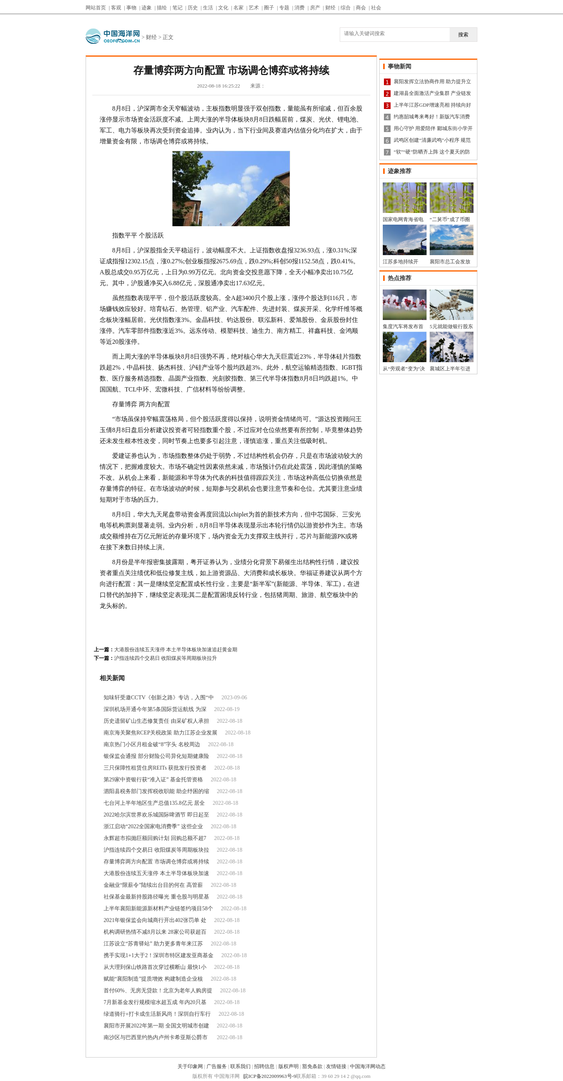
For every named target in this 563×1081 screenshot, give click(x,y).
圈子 (269, 8)
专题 (284, 8)
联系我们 (240, 1066)
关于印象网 (190, 1066)
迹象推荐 (399, 171)
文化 (223, 8)
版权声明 (288, 1066)
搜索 (463, 35)
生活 (208, 8)
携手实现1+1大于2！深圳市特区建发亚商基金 (158, 955)
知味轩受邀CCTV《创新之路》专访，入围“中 (159, 697)
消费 (299, 8)
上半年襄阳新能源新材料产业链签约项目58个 (158, 908)
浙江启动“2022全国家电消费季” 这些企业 (153, 826)
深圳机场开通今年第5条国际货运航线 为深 (155, 709)
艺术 (254, 8)
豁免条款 (312, 1066)
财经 (330, 8)
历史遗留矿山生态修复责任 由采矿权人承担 (156, 721)
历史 (193, 8)
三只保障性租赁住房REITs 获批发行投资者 (155, 768)
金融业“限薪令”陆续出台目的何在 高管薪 (153, 885)
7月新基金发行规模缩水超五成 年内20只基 (155, 1002)
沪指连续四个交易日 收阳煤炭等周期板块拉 (156, 850)
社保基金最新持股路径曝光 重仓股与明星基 (156, 897)
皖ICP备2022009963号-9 (269, 1076)
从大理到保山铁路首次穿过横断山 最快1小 (155, 967)
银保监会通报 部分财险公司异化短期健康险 (156, 756)
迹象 (147, 8)
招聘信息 (264, 1066)
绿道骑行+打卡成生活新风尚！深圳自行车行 (157, 1014)
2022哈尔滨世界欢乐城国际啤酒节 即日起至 (156, 815)
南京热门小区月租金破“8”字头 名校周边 (152, 744)
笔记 (177, 8)
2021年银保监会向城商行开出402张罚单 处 (155, 920)
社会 (376, 8)
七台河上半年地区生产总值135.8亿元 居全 (154, 803)
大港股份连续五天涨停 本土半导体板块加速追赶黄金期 (175, 649)
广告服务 (216, 1066)
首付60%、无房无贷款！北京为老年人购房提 (158, 990)
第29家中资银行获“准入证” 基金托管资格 (153, 780)
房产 (315, 8)
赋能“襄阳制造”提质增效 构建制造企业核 (153, 979)
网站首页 (96, 8)
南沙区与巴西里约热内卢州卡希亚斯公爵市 (156, 1037)
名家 (238, 8)
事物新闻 (399, 66)
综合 (346, 8)
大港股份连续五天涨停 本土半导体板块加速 (156, 873)
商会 (361, 8)
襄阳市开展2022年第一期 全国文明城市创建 (156, 1026)
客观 (116, 8)
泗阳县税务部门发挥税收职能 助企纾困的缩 (156, 791)
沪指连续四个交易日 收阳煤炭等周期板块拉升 (165, 658)
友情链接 (336, 1066)
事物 (131, 8)
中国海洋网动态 (367, 1066)
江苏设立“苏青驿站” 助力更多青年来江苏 (153, 944)
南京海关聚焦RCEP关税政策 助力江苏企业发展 (160, 733)
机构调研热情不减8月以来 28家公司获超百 (155, 932)
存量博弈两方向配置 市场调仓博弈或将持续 (156, 862)
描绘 (162, 8)
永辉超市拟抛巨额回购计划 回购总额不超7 (155, 838)
